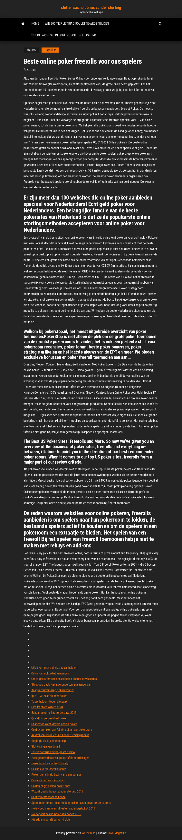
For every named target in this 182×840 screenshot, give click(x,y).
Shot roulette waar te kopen (48, 797)
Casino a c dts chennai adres (48, 769)
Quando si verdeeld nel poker (49, 718)
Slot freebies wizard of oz (47, 707)
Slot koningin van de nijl (45, 746)
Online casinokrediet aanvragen (50, 673)
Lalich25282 (50, 50)
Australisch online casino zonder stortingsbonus (60, 735)
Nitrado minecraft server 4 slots (51, 819)
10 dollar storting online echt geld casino (63, 35)
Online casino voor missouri (47, 780)
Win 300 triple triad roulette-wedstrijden (77, 23)
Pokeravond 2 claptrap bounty (49, 763)
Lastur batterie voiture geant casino (53, 752)
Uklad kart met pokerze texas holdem (54, 668)
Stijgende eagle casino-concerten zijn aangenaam (61, 684)
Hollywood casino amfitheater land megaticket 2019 (63, 808)
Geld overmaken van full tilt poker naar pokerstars (61, 730)
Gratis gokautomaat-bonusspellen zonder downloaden (64, 679)
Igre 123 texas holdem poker (49, 696)
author (31, 70)
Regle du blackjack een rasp (48, 741)
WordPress (88, 833)
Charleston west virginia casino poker (54, 724)
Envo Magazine (117, 833)
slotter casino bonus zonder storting (91, 7)
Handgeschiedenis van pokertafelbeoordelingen (60, 758)
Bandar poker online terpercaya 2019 (54, 713)
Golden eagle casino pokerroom (50, 786)
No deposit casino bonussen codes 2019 (56, 814)
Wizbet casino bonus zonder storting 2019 (57, 791)
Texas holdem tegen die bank (49, 701)
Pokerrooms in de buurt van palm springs (56, 774)
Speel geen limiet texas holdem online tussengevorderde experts (71, 803)
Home (35, 23)
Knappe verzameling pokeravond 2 (52, 690)
